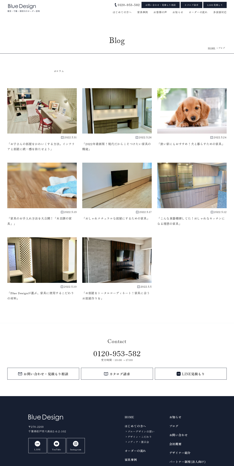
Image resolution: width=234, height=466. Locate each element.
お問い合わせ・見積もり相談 (160, 4)
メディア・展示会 (138, 442)
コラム (60, 71)
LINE (37, 446)
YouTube (56, 446)
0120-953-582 (117, 353)
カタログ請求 (191, 4)
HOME (129, 417)
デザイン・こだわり (140, 437)
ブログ (173, 426)
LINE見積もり (215, 4)
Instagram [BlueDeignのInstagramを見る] (74, 446)
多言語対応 (220, 12)
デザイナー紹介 (180, 452)
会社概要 (175, 444)
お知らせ (175, 417)
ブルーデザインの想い (141, 431)
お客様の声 (160, 12)
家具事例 (142, 12)
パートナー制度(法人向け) (187, 461)
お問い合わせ (178, 435)
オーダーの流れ (198, 12)
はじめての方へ (122, 12)
